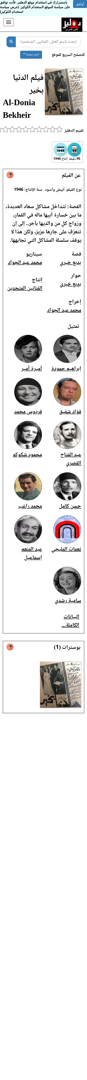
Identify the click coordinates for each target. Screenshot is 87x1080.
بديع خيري (70, 262)
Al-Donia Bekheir (19, 109)
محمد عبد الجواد (25, 262)
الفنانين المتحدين (24, 288)
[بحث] (11, 41)
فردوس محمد (28, 412)
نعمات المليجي (66, 549)
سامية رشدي (68, 601)
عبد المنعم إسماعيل (31, 554)
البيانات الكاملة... (70, 621)
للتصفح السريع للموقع (68, 55)
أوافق (80, 4)
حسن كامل (70, 506)
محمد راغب (30, 506)
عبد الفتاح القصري (70, 459)
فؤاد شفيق (70, 412)
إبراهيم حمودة (66, 369)
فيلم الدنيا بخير (28, 84)
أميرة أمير (31, 369)
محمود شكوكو (27, 455)
